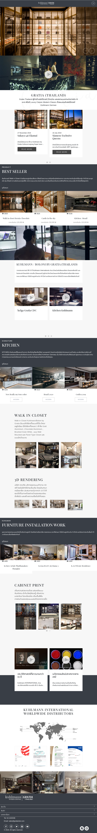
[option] (49, 454)
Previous (86, 52)
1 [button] (47, 631)
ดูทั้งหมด (5, 188)
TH (93, 3)
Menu (2, 3)
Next (91, 52)
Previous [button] (11, 612)
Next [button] (84, 612)
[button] (47, 162)
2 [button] (50, 631)
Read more (26, 149)
